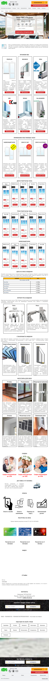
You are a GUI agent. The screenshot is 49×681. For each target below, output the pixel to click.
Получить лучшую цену (24, 32)
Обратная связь (43, 675)
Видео (2, 11)
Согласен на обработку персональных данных (25, 665)
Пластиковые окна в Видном (6, 8)
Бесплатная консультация (39, 5)
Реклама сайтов (45, 678)
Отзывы (6, 11)
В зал (18, 8)
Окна (13, 675)
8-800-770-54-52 (27, 597)
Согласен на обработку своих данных (25, 609)
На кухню (14, 8)
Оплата (39, 8)
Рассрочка (43, 8)
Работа (22, 675)
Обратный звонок (39, 672)
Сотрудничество (34, 675)
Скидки (29, 8)
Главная (3, 675)
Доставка (34, 8)
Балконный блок (24, 8)
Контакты (11, 11)
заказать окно (9, 175)
